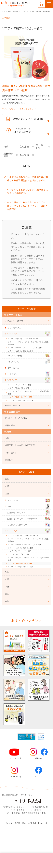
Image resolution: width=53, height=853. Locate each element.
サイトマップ (27, 794)
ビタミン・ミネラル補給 (16, 418)
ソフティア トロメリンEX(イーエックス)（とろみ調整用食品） (28, 343)
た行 (7, 571)
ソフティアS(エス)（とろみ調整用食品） (23, 338)
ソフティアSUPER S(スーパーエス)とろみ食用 (25, 347)
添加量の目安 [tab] (40, 146)
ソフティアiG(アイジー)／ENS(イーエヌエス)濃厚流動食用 (28, 392)
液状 (7, 437)
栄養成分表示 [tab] (8, 155)
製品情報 (16, 11)
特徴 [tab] (6, 146)
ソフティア (24, 11)
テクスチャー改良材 (14, 320)
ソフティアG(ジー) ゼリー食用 (19, 384)
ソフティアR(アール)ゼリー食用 (20, 397)
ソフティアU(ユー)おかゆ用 (18, 388)
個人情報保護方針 (10, 794)
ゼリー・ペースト (13, 405)
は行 (7, 586)
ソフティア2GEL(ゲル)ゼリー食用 (20, 400)
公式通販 (42, 4)
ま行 (7, 594)
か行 (7, 486)
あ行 (7, 478)
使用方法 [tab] (24, 146)
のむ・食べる (11, 452)
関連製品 (9, 460)
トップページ (6, 11)
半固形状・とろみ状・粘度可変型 (20, 445)
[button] (46, 737)
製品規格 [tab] (24, 155)
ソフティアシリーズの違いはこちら (17, 108)
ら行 (7, 601)
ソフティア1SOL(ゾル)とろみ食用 (20, 351)
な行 (7, 579)
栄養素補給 (10, 425)
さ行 (7, 493)
